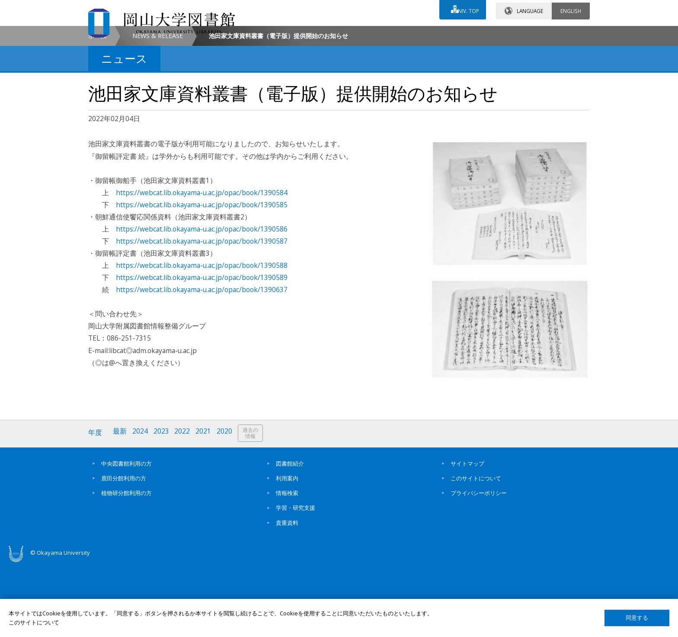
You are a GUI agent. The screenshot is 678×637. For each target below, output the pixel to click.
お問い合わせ (362, 33)
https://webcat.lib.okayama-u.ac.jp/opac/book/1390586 (202, 303)
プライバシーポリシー (479, 565)
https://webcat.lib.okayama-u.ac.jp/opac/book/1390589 (202, 351)
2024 (141, 506)
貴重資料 (287, 595)
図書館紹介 (290, 536)
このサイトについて (476, 551)
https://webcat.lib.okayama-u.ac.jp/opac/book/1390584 (202, 266)
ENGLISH (570, 8)
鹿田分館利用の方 (123, 551)
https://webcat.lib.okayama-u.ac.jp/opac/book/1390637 (202, 363)
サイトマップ (467, 536)
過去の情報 (254, 507)
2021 (206, 506)
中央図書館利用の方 (126, 536)
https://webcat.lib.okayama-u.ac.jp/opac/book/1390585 (202, 278)
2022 (184, 506)
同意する (637, 617)
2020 (228, 506)
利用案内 (287, 551)
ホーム (97, 110)
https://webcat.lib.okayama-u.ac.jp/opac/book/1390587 (202, 315)
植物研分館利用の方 (126, 565)
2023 (163, 506)
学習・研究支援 (295, 580)
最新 (121, 506)
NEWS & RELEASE (157, 110)
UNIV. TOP (465, 8)
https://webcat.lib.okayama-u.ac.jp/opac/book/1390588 (202, 339)
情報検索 (287, 565)
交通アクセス (439, 33)
